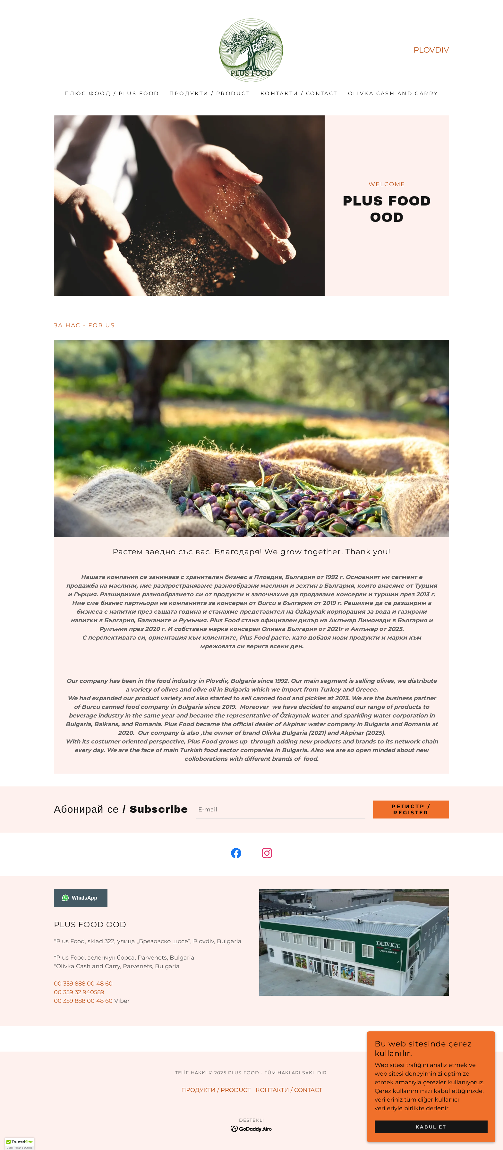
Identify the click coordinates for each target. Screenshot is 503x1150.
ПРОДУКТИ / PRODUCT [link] (209, 93)
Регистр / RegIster (411, 809)
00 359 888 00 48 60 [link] (83, 983)
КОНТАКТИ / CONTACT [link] (299, 93)
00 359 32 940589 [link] (79, 992)
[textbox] (280, 809)
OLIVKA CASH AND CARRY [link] (393, 93)
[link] (251, 49)
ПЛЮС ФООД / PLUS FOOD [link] (111, 93)
